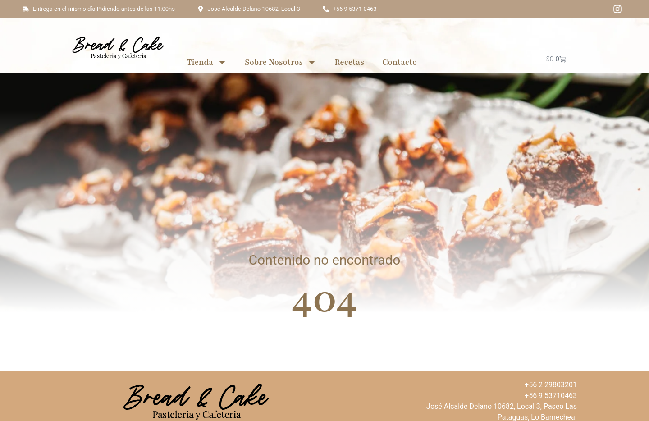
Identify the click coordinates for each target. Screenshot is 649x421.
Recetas (349, 62)
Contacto (399, 62)
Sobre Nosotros (280, 62)
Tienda (207, 62)
